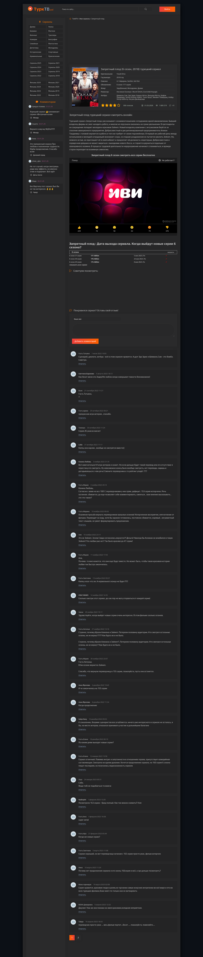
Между (34, 118)
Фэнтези (51, 31)
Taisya (81, 922)
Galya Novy (83, 719)
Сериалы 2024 (35, 67)
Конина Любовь (85, 462)
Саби (80, 445)
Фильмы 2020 (53, 87)
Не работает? (166, 160)
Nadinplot (82, 800)
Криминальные (36, 56)
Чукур (34, 192)
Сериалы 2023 (35, 72)
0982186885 (83, 595)
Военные (33, 35)
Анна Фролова (84, 685)
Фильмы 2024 (35, 87)
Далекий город (37, 155)
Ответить (82, 364)
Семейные (34, 44)
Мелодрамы (53, 48)
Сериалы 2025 (35, 63)
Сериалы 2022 (35, 76)
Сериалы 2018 (54, 76)
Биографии (52, 39)
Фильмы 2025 (35, 83)
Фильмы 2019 (53, 91)
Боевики (33, 31)
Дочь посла (36, 175)
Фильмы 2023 (35, 91)
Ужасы (50, 27)
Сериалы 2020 (54, 67)
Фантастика (53, 44)
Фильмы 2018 (53, 95)
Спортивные (53, 52)
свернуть (171, 252)
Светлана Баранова (86, 374)
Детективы (34, 48)
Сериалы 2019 (54, 72)
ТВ (43, 8)
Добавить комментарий (85, 341)
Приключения (54, 56)
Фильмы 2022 (35, 95)
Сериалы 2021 (54, 63)
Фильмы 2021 (53, 83)
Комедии (33, 39)
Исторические (35, 52)
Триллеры (52, 35)
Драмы (32, 27)
